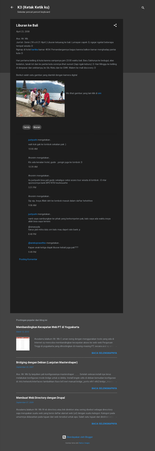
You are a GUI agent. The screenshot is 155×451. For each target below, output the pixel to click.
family (27, 127)
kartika (34, 49)
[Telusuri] (143, 8)
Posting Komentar (28, 259)
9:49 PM (32, 252)
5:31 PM (32, 187)
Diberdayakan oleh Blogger (77, 437)
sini (99, 93)
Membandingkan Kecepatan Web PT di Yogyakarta (47, 327)
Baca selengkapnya (104, 353)
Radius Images (84, 443)
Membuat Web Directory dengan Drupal (40, 397)
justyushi (32, 139)
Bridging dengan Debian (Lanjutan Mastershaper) (47, 362)
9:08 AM (32, 205)
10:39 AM (33, 166)
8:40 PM (32, 234)
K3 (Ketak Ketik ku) (33, 7)
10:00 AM (33, 149)
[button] (115, 26)
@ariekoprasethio (37, 243)
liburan (37, 127)
